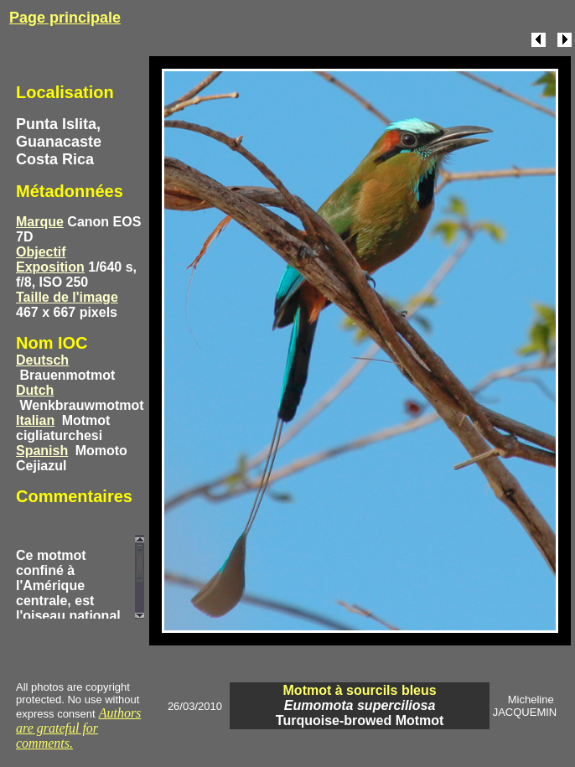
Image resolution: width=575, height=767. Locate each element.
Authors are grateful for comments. (78, 728)
